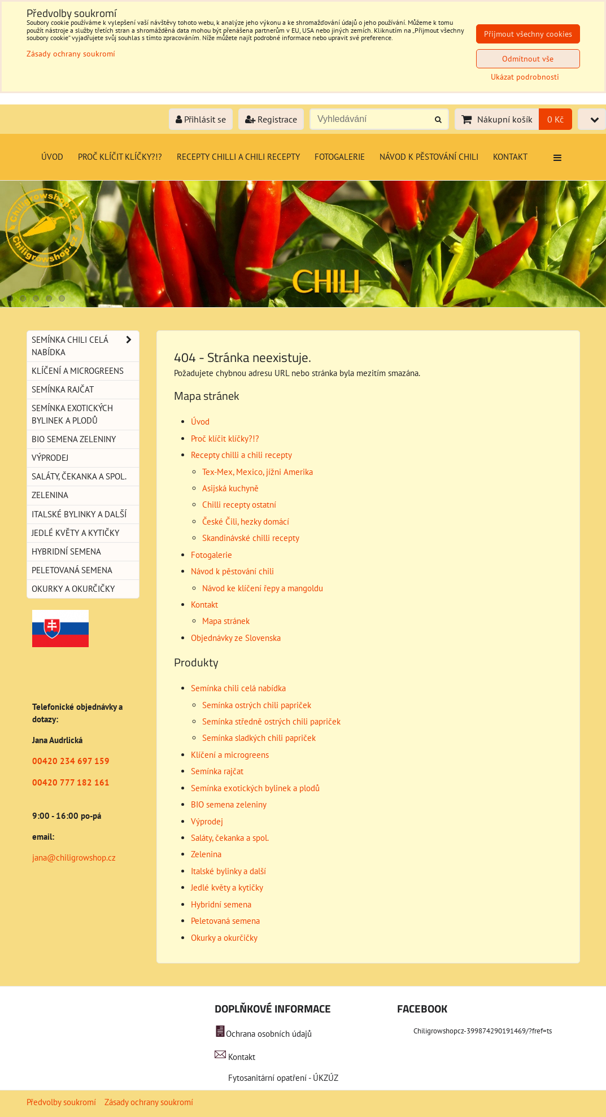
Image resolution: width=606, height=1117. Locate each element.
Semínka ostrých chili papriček (256, 705)
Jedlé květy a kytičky (227, 887)
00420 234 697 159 (71, 761)
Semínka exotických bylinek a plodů (255, 788)
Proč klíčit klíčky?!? (120, 156)
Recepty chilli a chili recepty (238, 156)
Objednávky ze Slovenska (236, 637)
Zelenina (206, 854)
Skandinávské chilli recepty (250, 538)
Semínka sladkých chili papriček (259, 737)
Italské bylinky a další (228, 871)
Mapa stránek (226, 621)
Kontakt (510, 156)
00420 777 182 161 (71, 782)
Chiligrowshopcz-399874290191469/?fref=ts (482, 1031)
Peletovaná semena (225, 920)
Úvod (52, 156)
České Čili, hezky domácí (245, 521)
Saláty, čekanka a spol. (230, 837)
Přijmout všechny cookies (528, 34)
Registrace (271, 119)
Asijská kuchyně (230, 488)
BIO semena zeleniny (229, 804)
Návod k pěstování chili (429, 156)
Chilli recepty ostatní (239, 504)
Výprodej (207, 821)
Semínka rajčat (217, 771)
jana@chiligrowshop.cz (74, 857)
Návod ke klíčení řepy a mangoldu (262, 588)
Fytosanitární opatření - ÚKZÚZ (282, 1077)
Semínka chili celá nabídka (238, 688)
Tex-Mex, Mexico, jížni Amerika (257, 471)
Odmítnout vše (527, 59)
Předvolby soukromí (61, 1102)
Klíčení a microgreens (230, 754)
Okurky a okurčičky (224, 937)
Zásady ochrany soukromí (148, 1102)
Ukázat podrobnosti (525, 77)
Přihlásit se (201, 119)
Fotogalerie (340, 156)
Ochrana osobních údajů (269, 1033)
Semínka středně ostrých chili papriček (271, 721)
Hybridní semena (221, 904)
